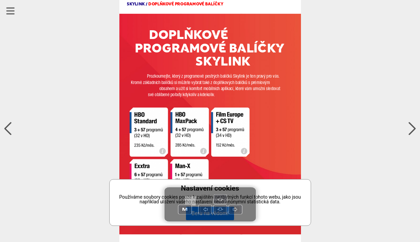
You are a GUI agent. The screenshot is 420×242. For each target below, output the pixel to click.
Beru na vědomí (209, 213)
